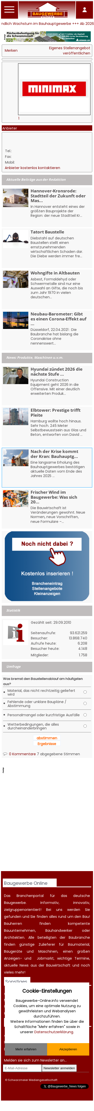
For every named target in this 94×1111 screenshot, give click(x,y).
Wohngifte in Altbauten (55, 273)
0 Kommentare (19, 754)
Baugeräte (13, 951)
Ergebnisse (47, 743)
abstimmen (47, 738)
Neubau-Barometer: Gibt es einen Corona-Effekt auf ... (58, 318)
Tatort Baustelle (47, 232)
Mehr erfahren (25, 1049)
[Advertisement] (47, 823)
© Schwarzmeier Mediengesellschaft (31, 1080)
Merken (11, 50)
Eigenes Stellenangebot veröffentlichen (69, 50)
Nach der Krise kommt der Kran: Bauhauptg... (54, 453)
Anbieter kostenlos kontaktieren (32, 167)
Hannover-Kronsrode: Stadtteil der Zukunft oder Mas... (58, 195)
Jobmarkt (45, 958)
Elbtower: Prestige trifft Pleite (55, 412)
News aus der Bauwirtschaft (45, 965)
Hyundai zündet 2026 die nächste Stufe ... (56, 371)
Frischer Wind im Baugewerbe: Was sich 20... (54, 496)
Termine (81, 958)
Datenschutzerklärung (53, 1031)
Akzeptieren (68, 1049)
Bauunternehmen (19, 930)
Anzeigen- (13, 958)
